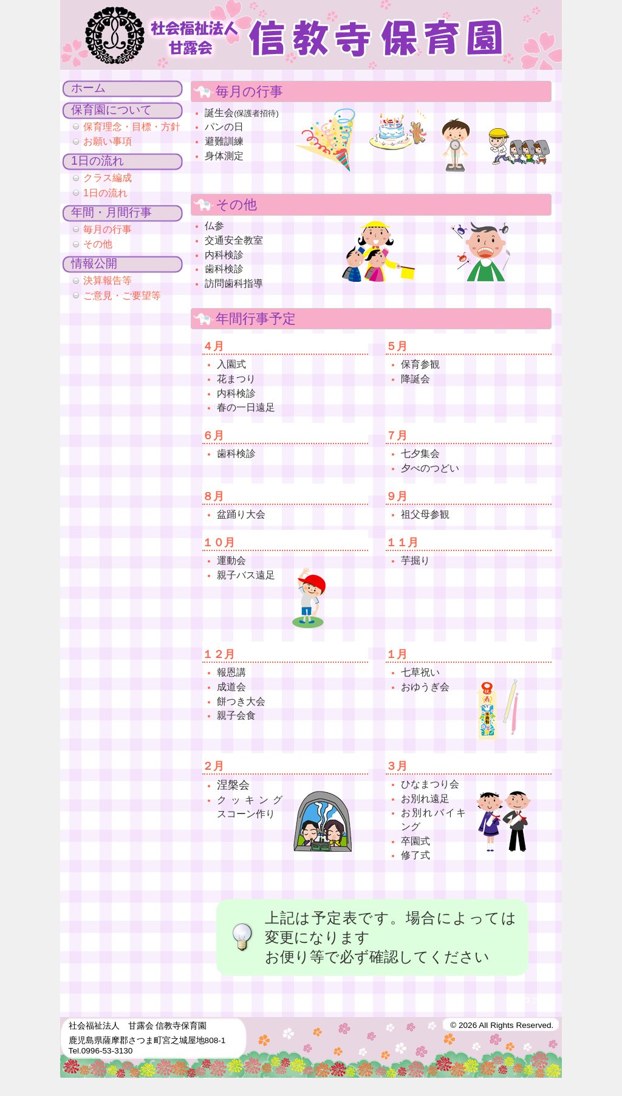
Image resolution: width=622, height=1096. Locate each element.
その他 (97, 243)
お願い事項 (107, 140)
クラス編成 (107, 177)
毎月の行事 (107, 229)
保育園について (111, 109)
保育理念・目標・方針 (131, 126)
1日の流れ (97, 160)
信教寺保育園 (311, 35)
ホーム (88, 87)
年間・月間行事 (111, 212)
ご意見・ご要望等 (122, 295)
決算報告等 (107, 280)
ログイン (539, 1000)
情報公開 (94, 263)
